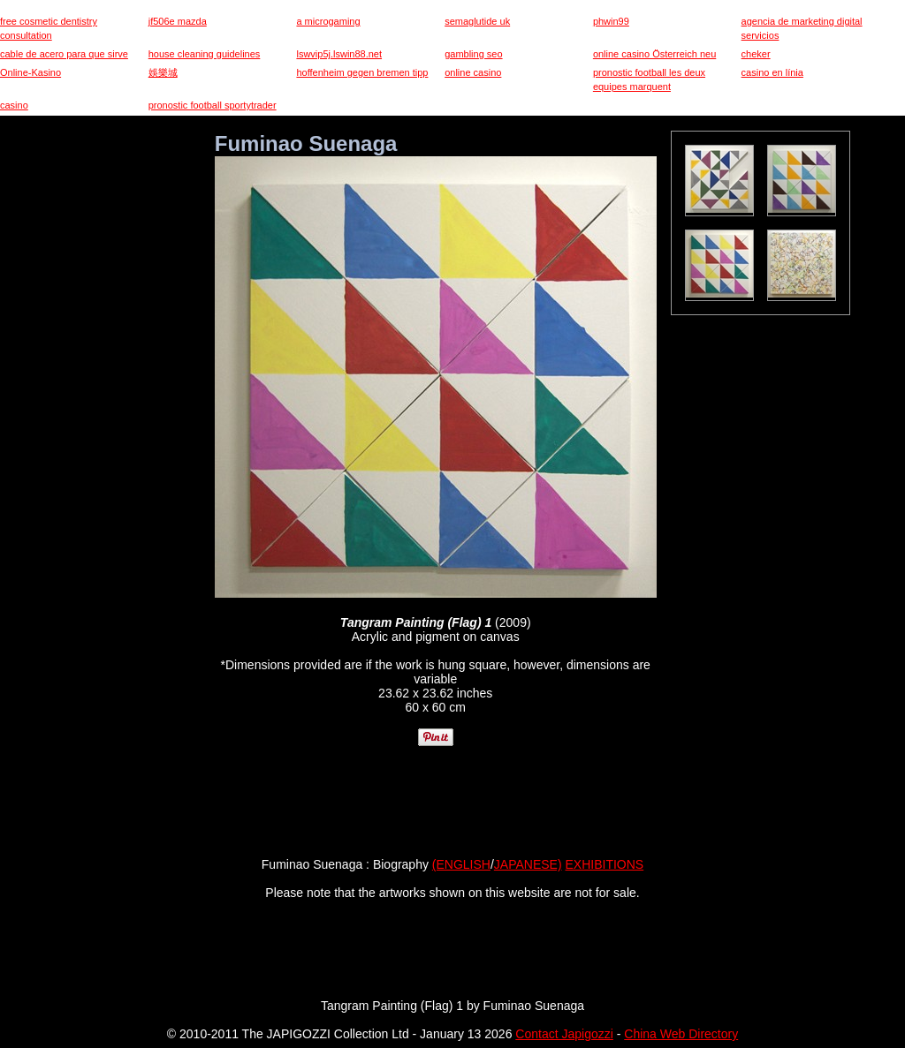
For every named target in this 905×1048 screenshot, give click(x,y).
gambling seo (473, 54)
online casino (473, 72)
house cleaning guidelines (204, 54)
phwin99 (611, 21)
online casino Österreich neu (654, 54)
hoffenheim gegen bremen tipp (362, 72)
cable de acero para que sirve (64, 54)
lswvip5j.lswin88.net (339, 54)
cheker (756, 54)
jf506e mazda (177, 21)
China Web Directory (681, 1034)
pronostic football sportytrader (212, 105)
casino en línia (772, 72)
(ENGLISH (461, 864)
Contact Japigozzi (564, 1034)
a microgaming (328, 21)
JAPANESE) (528, 864)
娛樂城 (163, 72)
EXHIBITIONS (605, 864)
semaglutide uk (477, 21)
